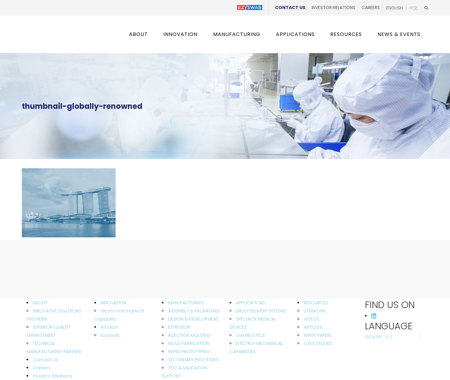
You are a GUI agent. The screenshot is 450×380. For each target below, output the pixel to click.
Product (109, 327)
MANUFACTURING (186, 303)
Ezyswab (110, 335)
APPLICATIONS (250, 303)
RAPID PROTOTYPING (189, 351)
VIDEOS (311, 319)
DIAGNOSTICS (250, 335)
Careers (371, 7)
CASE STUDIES (318, 343)
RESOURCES (316, 303)
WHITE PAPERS (318, 335)
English (394, 8)
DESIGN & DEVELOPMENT (193, 319)
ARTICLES (313, 327)
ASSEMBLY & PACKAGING (194, 311)
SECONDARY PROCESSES (193, 360)
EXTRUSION (179, 327)
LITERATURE (315, 311)
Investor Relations (333, 7)
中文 (413, 8)
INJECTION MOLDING (189, 335)
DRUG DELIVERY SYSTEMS (261, 311)
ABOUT (40, 303)
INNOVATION (113, 303)
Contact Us (290, 7)
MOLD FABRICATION (188, 343)
